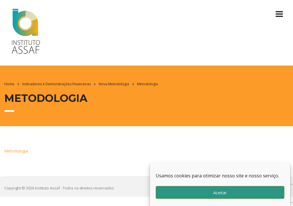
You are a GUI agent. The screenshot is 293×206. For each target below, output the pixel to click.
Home (9, 84)
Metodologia (16, 151)
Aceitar (220, 192)
